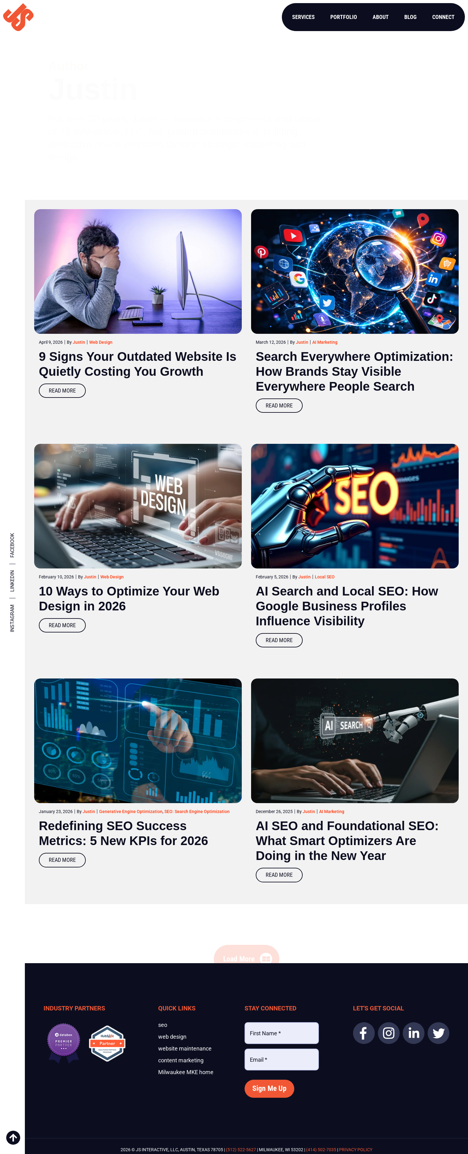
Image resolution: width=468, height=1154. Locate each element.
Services (303, 17)
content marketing (181, 1060)
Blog (410, 17)
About (381, 17)
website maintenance (185, 1048)
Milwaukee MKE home (185, 1072)
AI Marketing (324, 342)
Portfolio (343, 17)
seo (162, 1025)
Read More (62, 390)
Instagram (12, 618)
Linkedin (12, 581)
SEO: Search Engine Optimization (197, 811)
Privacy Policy (355, 1149)
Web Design (100, 342)
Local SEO (325, 576)
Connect (443, 17)
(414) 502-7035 (321, 1149)
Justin (79, 342)
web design (172, 1037)
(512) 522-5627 (241, 1149)
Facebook (12, 545)
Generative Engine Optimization (131, 811)
